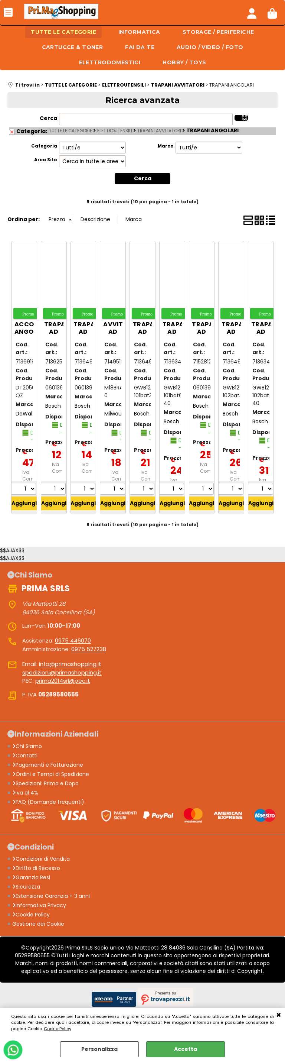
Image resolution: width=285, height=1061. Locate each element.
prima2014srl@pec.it (62, 681)
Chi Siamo (27, 746)
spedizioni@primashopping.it (62, 672)
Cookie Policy (57, 1029)
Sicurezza (26, 886)
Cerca (48, 118)
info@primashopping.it (70, 664)
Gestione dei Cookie (38, 924)
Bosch (53, 406)
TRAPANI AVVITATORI (159, 131)
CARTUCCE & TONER (72, 47)
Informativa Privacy (39, 905)
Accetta (185, 1049)
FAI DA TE (139, 47)
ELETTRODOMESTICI (110, 62)
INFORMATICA (139, 32)
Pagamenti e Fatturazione (47, 765)
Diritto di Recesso (36, 868)
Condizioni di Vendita (41, 859)
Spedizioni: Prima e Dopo (45, 783)
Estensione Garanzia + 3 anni (51, 896)
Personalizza (99, 1049)
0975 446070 (73, 640)
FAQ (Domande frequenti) (48, 802)
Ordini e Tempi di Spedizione (50, 774)
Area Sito (45, 160)
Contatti (24, 755)
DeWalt (25, 413)
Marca (166, 146)
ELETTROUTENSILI (114, 131)
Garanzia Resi (31, 877)
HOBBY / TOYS (184, 62)
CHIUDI (278, 1015)
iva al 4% (25, 792)
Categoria (44, 146)
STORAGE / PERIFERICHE (218, 32)
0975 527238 (88, 649)
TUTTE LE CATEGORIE (63, 32)
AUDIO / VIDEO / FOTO (210, 47)
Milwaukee (117, 413)
